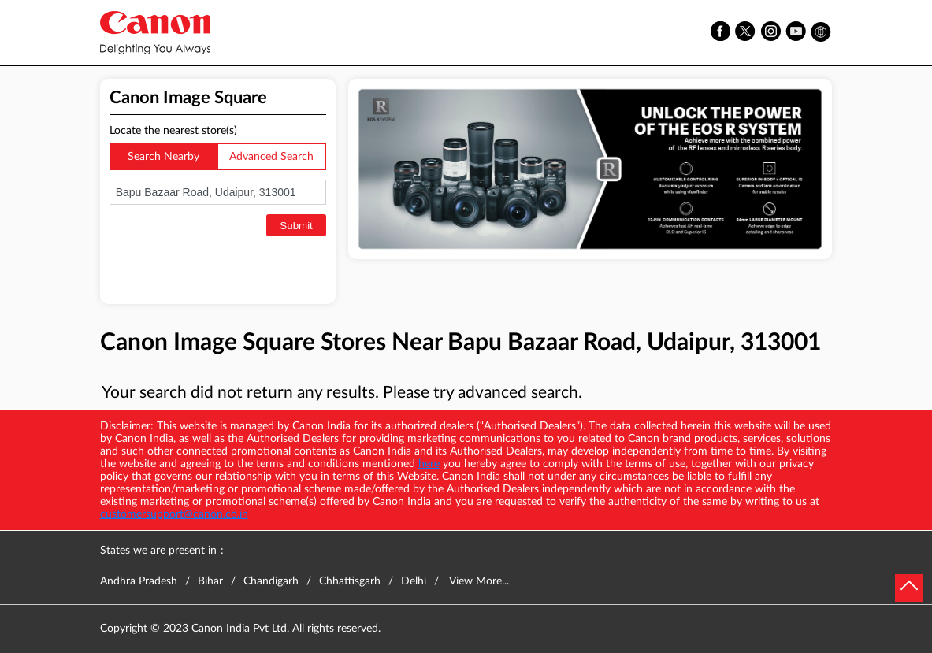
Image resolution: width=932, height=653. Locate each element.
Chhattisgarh (350, 581)
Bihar (210, 581)
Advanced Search (271, 156)
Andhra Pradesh (138, 581)
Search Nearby (163, 156)
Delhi (413, 581)
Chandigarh (271, 581)
